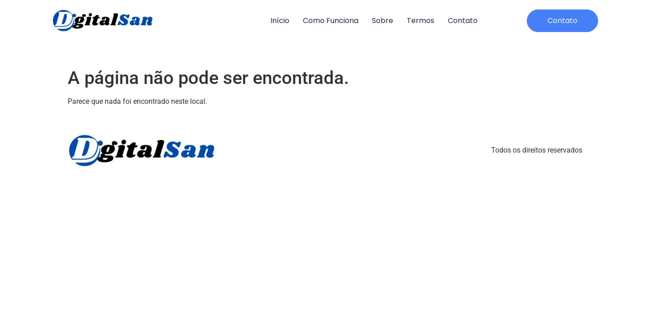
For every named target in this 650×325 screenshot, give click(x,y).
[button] (562, 20)
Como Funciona (330, 20)
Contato (463, 20)
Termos (420, 20)
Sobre (382, 20)
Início (279, 20)
